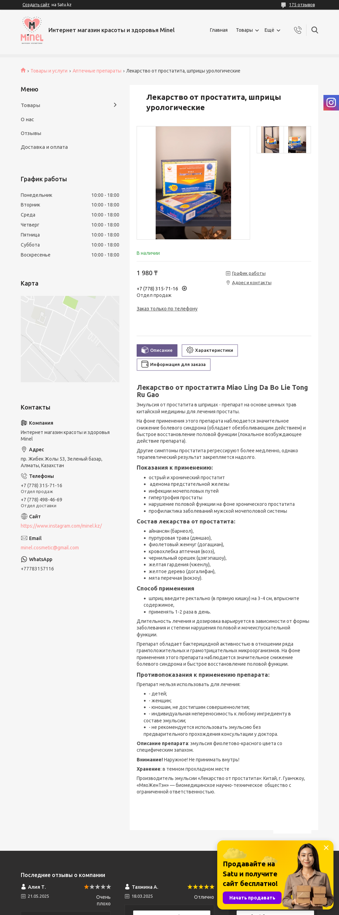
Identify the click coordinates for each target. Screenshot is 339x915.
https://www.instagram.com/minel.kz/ (61, 526)
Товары (244, 30)
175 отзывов (302, 4)
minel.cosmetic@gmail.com (50, 547)
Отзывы (31, 133)
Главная (219, 30)
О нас (27, 119)
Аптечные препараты (97, 71)
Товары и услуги (48, 71)
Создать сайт (36, 4)
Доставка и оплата (44, 147)
